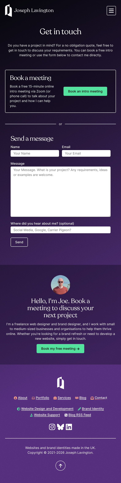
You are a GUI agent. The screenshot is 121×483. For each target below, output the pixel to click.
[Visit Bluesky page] (60, 426)
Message (17, 163)
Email (66, 147)
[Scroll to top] (60, 466)
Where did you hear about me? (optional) (42, 223)
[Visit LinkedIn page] (68, 426)
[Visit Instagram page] (52, 426)
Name (15, 147)
